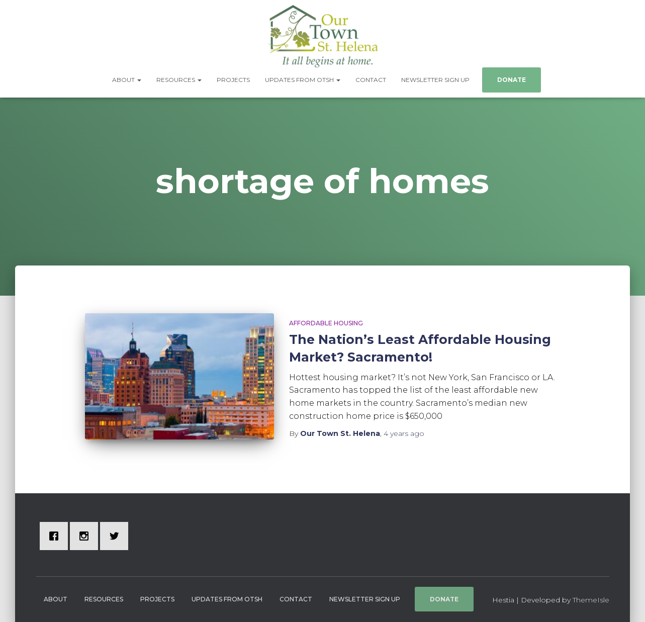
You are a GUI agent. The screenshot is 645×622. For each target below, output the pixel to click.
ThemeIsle (591, 599)
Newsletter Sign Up (435, 79)
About (126, 79)
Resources (179, 79)
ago (404, 433)
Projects (233, 79)
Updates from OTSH (302, 79)
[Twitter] (117, 536)
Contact (370, 79)
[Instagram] (86, 536)
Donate (511, 79)
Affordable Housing (326, 323)
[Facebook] (56, 536)
